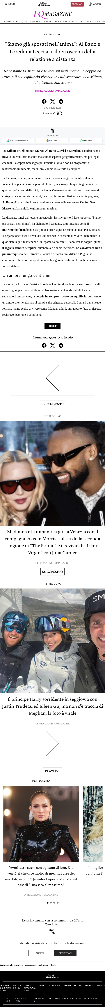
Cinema (47, 22)
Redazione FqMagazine (54, 90)
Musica (57, 22)
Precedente (52, 404)
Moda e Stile (78, 22)
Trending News (10, 22)
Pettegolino (52, 34)
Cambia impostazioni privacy (30, 988)
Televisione (36, 22)
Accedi (40, 953)
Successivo (52, 571)
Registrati (65, 953)
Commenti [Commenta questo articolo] (52, 113)
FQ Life (23, 22)
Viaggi (66, 22)
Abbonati (77, 4)
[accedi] (95, 4)
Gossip (52, 326)
